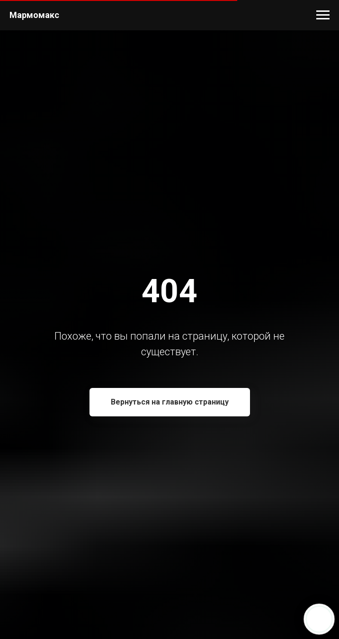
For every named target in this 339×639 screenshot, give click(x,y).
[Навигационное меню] (323, 15)
